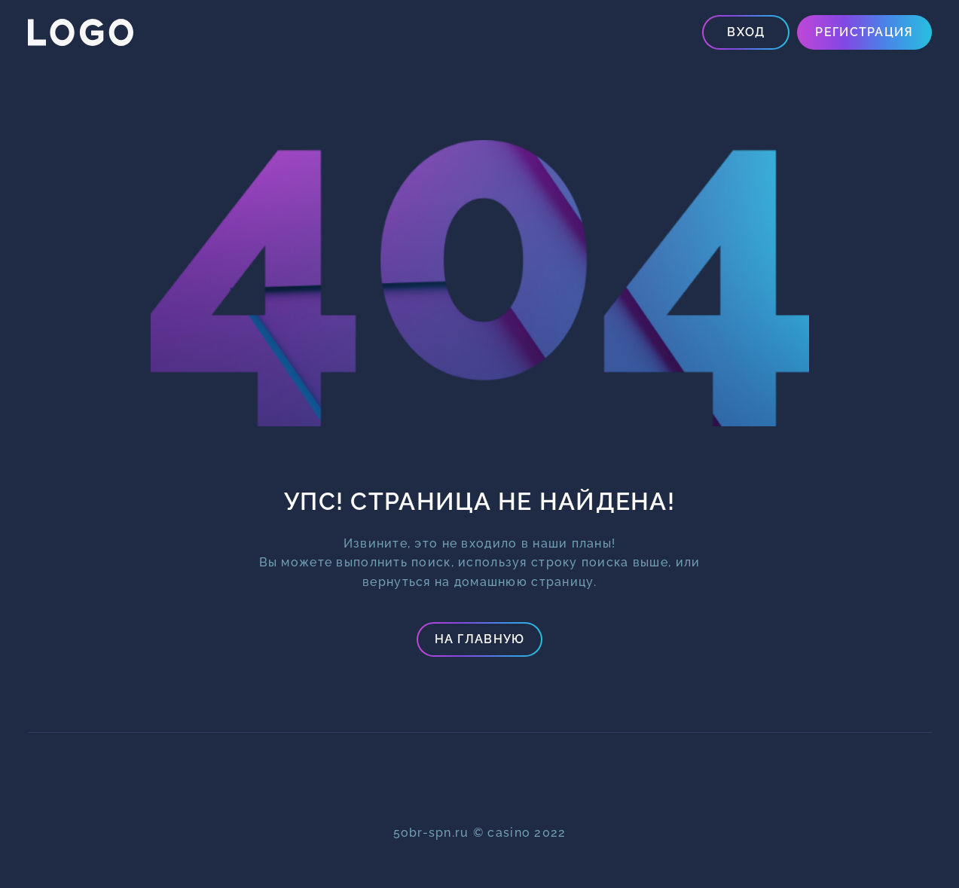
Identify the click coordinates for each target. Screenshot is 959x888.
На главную (480, 639)
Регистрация (864, 32)
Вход (746, 32)
